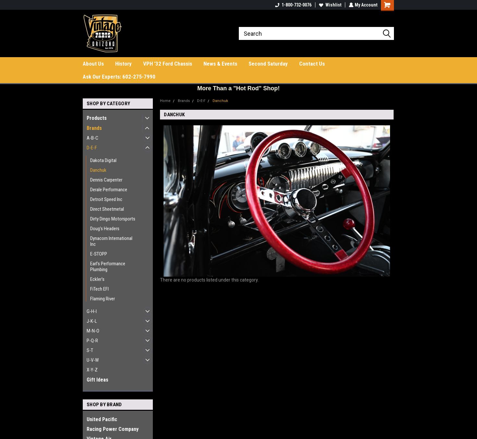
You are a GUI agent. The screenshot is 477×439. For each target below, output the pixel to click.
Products (97, 118)
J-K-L (92, 321)
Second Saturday (268, 63)
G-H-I (92, 311)
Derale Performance (108, 190)
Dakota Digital (103, 160)
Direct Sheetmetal (107, 209)
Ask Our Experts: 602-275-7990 (119, 76)
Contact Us (312, 63)
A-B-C (92, 138)
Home (165, 101)
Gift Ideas (97, 380)
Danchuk (98, 170)
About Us (93, 63)
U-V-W (93, 360)
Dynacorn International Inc (111, 241)
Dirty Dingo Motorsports (112, 219)
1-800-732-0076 (293, 4)
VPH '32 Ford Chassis (167, 63)
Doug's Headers (104, 229)
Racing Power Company (113, 429)
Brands (94, 128)
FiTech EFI (99, 289)
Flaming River (102, 299)
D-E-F (92, 148)
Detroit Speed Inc (106, 199)
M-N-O (93, 331)
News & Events (220, 63)
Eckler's (97, 279)
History (123, 63)
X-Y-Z (92, 370)
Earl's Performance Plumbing (107, 266)
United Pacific (102, 419)
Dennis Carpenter (106, 180)
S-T (90, 350)
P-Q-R (92, 341)
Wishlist (329, 4)
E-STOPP (98, 254)
